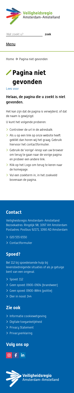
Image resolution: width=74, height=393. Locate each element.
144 (29, 296)
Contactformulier (21, 243)
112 (21, 279)
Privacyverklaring (21, 333)
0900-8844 (33, 290)
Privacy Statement (22, 327)
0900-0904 (33, 285)
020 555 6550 (18, 237)
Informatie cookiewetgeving (28, 316)
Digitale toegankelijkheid (26, 322)
